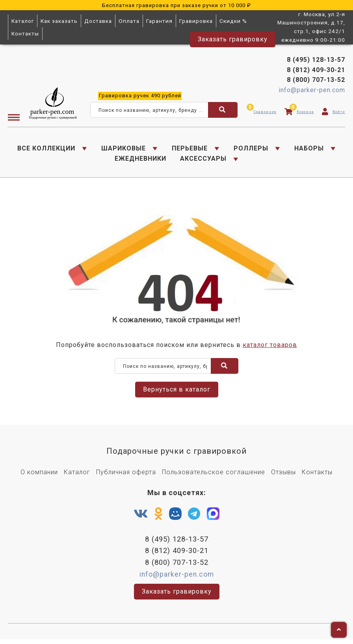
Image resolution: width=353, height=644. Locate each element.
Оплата (129, 21)
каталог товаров (270, 348)
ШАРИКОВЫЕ (123, 149)
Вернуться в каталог (176, 393)
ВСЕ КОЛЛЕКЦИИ (46, 149)
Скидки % (233, 21)
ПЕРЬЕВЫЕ (190, 149)
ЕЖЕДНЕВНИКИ (140, 160)
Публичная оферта (126, 475)
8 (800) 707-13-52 (316, 81)
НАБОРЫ (309, 149)
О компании (39, 475)
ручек (140, 97)
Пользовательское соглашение (213, 475)
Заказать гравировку (233, 39)
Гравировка (196, 21)
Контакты (25, 33)
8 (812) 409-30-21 (316, 71)
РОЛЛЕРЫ (251, 149)
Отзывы (283, 475)
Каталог (22, 21)
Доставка (98, 21)
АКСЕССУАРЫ (203, 160)
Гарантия (159, 21)
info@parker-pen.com (312, 91)
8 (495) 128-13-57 (316, 61)
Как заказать (59, 21)
